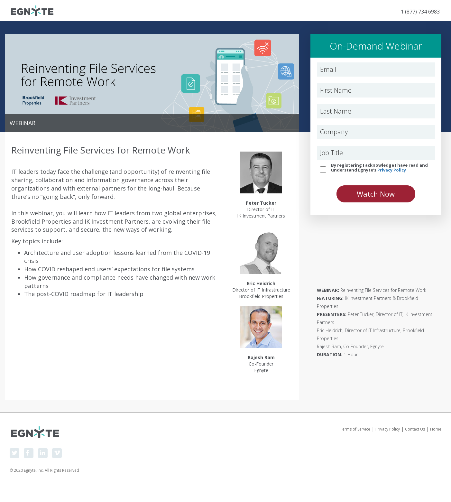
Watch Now (376, 194)
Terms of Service (355, 429)
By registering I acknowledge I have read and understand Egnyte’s (379, 167)
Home (435, 429)
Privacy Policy (391, 170)
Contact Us (415, 429)
